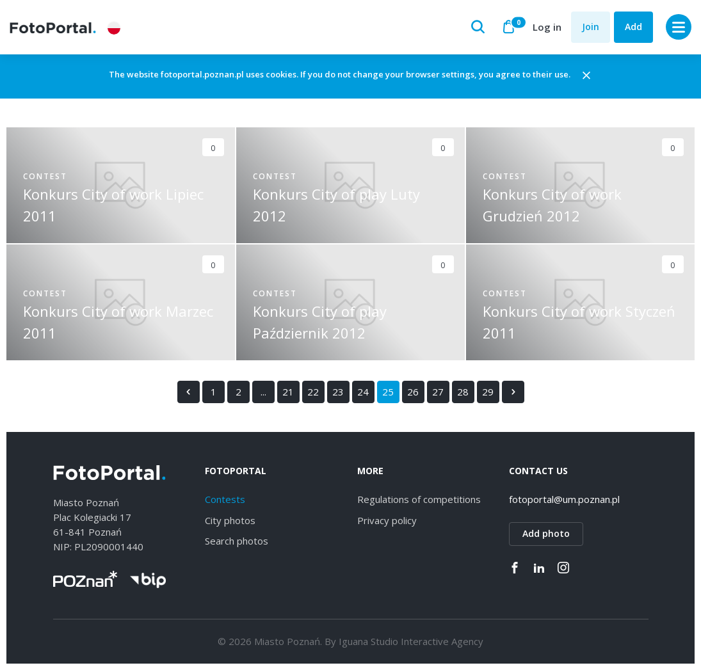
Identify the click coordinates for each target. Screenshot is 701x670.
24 (363, 391)
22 (313, 391)
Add (633, 26)
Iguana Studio (368, 641)
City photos (230, 520)
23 (338, 391)
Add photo (546, 533)
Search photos (236, 541)
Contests (225, 499)
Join (590, 26)
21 (288, 391)
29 (488, 391)
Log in (547, 26)
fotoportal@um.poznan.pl (564, 499)
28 (463, 391)
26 (413, 391)
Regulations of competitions (419, 499)
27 (438, 391)
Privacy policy (387, 520)
